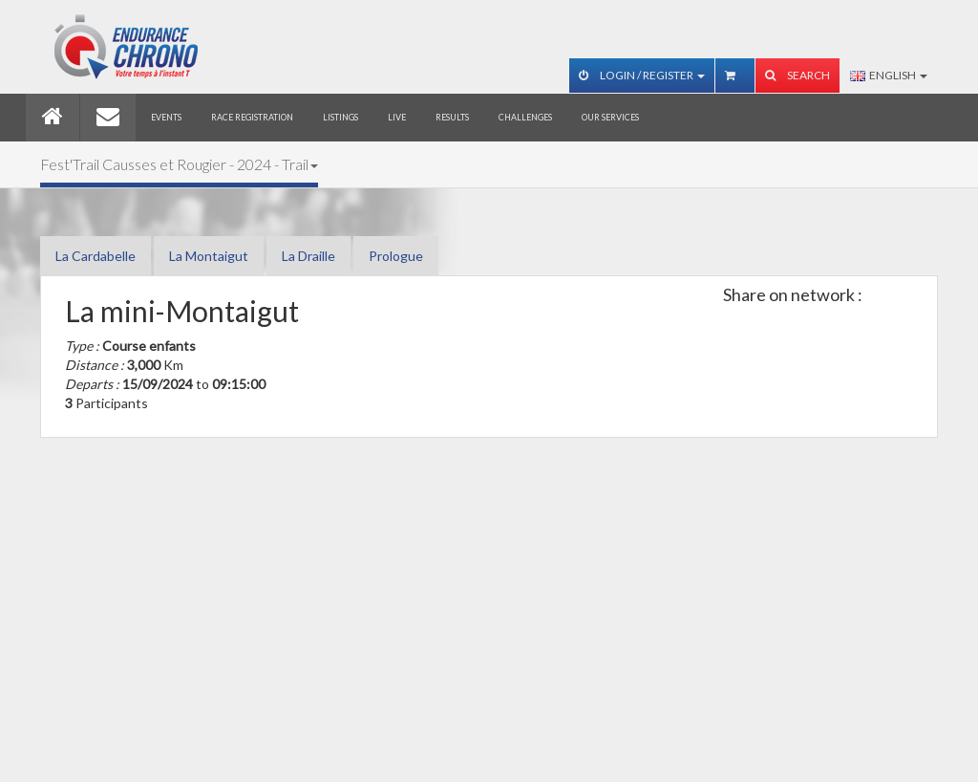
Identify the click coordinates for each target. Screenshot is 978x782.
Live (397, 117)
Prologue (396, 256)
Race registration (252, 117)
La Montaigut (208, 256)
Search (797, 75)
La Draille (308, 256)
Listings (340, 117)
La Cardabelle (95, 256)
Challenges (525, 117)
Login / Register (642, 75)
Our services (610, 117)
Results (452, 117)
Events (166, 117)
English (888, 75)
